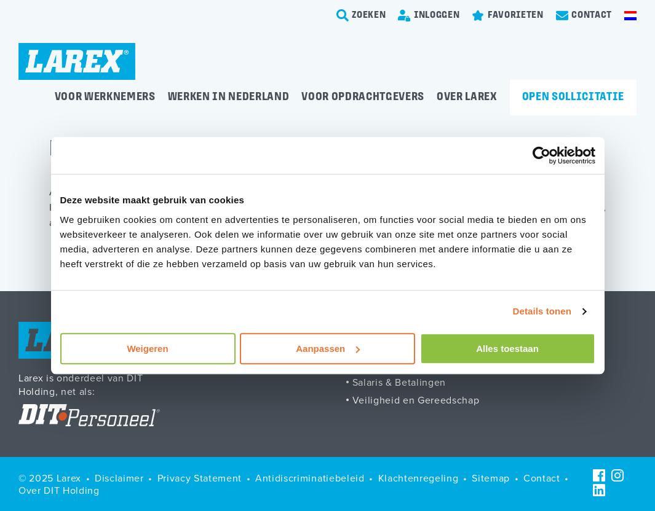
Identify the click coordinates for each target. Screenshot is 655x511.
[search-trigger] (361, 15)
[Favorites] (507, 15)
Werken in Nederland (229, 97)
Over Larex (467, 97)
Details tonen (542, 311)
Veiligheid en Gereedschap (416, 400)
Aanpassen (328, 348)
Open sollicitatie (573, 97)
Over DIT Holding (59, 490)
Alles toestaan (507, 348)
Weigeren (147, 348)
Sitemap (491, 478)
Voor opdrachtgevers (362, 97)
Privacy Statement (199, 478)
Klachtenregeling (418, 478)
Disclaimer (119, 478)
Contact (541, 478)
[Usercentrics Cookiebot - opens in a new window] (541, 155)
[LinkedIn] (599, 490)
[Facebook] (599, 475)
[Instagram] (617, 475)
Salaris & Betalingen (399, 382)
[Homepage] (76, 61)
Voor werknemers (105, 97)
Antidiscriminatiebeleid (309, 478)
